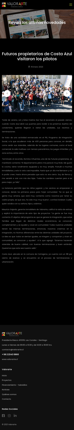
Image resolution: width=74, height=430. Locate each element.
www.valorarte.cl (10, 359)
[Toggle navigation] (70, 5)
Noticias (6, 389)
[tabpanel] (37, 93)
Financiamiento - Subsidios (14, 385)
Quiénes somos (9, 394)
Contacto (6, 399)
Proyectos (6, 380)
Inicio (4, 375)
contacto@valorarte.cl (13, 349)
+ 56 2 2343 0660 (10, 354)
